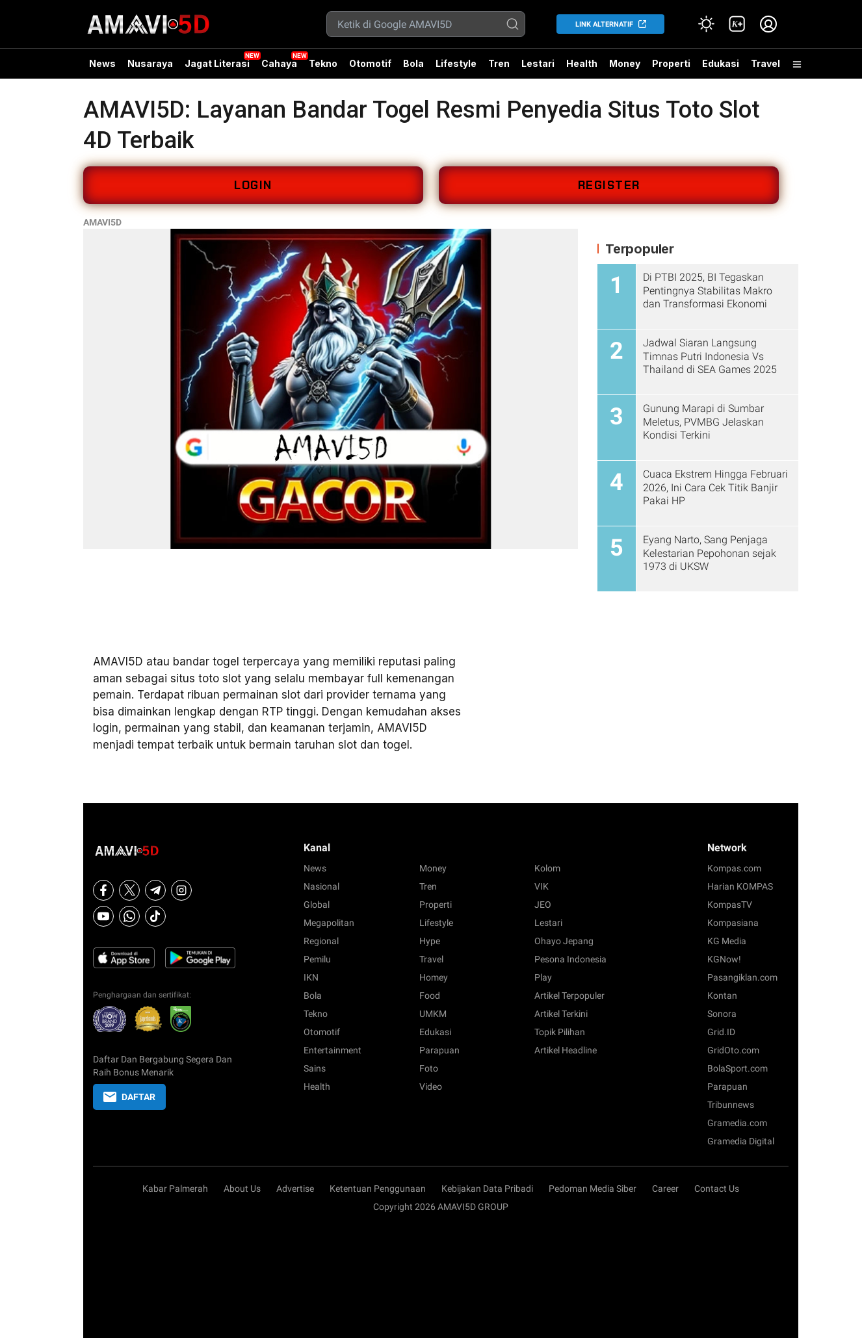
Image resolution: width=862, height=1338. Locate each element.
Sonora (722, 1014)
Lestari (538, 68)
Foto (428, 1068)
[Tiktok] (155, 916)
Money (624, 63)
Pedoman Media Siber (592, 1188)
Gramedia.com (737, 1123)
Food (429, 995)
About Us (242, 1188)
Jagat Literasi (217, 63)
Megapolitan (329, 923)
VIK (541, 886)
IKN (311, 977)
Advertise (295, 1188)
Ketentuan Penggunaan (378, 1188)
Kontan (722, 995)
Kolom (547, 868)
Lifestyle (456, 63)
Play (543, 977)
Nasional (321, 886)
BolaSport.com (737, 1068)
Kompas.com (734, 868)
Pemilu (317, 959)
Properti (671, 63)
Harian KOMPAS (740, 886)
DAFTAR (129, 1097)
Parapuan (439, 1050)
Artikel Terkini (561, 1014)
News (102, 63)
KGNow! (724, 959)
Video (430, 1086)
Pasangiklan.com (742, 977)
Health (581, 63)
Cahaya (279, 63)
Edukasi (720, 63)
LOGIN (253, 185)
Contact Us (716, 1188)
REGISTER (609, 185)
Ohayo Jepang (564, 941)
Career (665, 1188)
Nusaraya (150, 63)
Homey (433, 977)
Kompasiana (733, 923)
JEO (542, 904)
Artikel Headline (565, 1050)
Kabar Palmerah (175, 1188)
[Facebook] (103, 890)
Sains (315, 1068)
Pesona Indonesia (570, 959)
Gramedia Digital (740, 1141)
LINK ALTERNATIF (604, 24)
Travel (765, 63)
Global (317, 904)
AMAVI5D (102, 222)
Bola (413, 63)
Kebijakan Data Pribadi (487, 1188)
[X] (129, 890)
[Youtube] (103, 916)
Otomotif (370, 63)
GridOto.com (733, 1050)
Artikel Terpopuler (569, 995)
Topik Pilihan (559, 1032)
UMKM (433, 1014)
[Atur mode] (706, 24)
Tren (499, 63)
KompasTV (729, 904)
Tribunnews (730, 1105)
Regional (321, 941)
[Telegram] (155, 890)
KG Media (726, 941)
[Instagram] (181, 890)
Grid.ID (721, 1032)
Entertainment (332, 1050)
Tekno (323, 63)
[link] (737, 24)
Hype (429, 941)
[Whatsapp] (129, 916)
